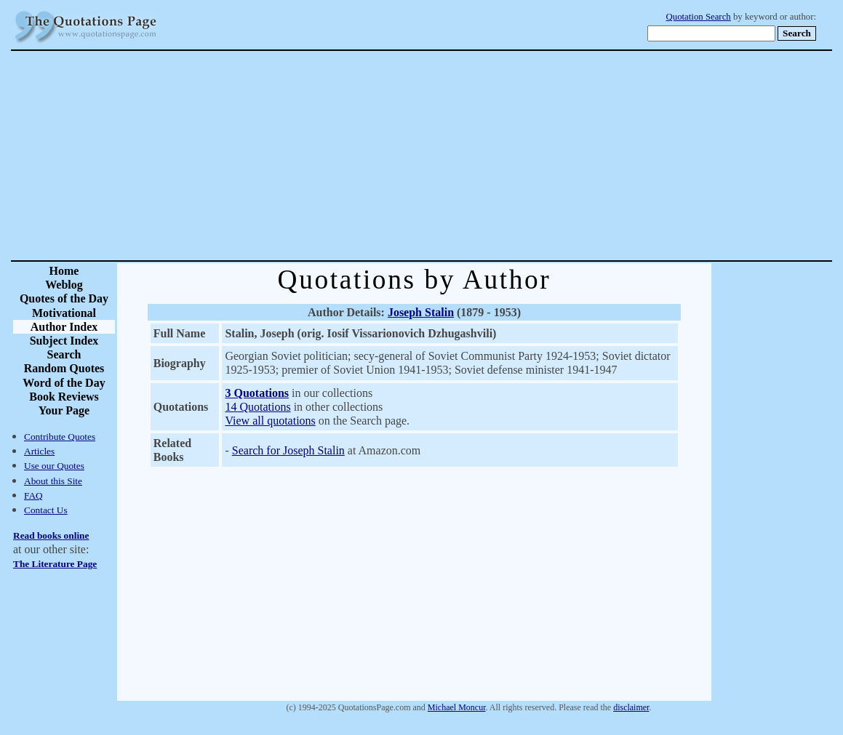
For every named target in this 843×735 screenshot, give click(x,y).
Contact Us (46, 510)
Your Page (64, 410)
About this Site (53, 480)
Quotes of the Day (64, 298)
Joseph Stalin (421, 312)
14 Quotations (257, 407)
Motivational (64, 313)
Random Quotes (64, 368)
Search (64, 354)
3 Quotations (257, 393)
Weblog (64, 284)
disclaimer (631, 707)
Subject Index (64, 340)
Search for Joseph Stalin (288, 450)
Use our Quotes (54, 465)
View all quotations (270, 420)
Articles (39, 451)
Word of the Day (64, 383)
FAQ (33, 495)
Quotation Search (698, 17)
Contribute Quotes (59, 436)
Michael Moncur (457, 707)
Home (64, 271)
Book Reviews (64, 396)
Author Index (64, 327)
